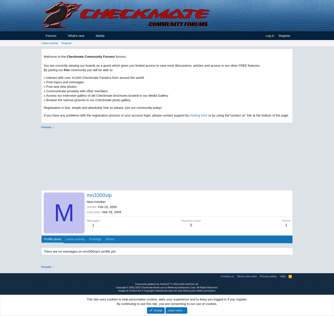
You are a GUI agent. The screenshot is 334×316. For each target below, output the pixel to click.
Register (67, 43)
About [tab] (110, 239)
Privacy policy (268, 276)
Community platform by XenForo (167, 284)
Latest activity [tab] (75, 239)
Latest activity (49, 43)
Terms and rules (247, 276)
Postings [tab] (95, 239)
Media (100, 35)
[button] (60, 35)
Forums (51, 35)
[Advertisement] (167, 160)
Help (283, 276)
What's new (76, 35)
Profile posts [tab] (52, 239)
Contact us (227, 276)
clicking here (198, 115)
